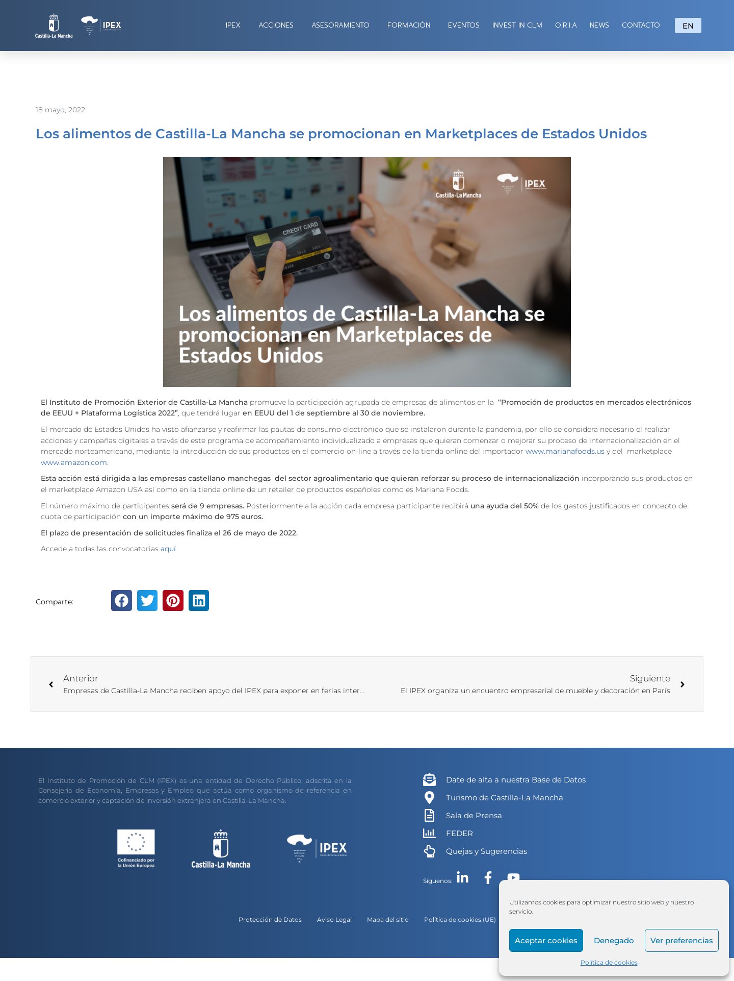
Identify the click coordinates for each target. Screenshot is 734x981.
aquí (168, 548)
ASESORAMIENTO (343, 25)
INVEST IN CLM (517, 25)
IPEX (236, 25)
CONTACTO (641, 25)
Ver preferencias (681, 940)
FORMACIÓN (411, 25)
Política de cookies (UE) (460, 919)
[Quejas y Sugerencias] (429, 851)
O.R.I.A (566, 25)
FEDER (459, 833)
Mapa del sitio (388, 919)
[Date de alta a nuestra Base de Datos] (429, 779)
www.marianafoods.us (565, 451)
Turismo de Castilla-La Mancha (504, 797)
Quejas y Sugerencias (486, 851)
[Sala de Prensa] (429, 815)
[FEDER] (429, 833)
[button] (121, 600)
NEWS (599, 25)
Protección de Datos (270, 919)
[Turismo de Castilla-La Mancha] (429, 797)
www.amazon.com (74, 462)
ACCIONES (278, 25)
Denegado (614, 940)
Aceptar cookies (546, 940)
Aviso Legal (334, 919)
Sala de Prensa (474, 815)
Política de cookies (609, 962)
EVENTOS (464, 25)
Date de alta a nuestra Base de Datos (516, 779)
